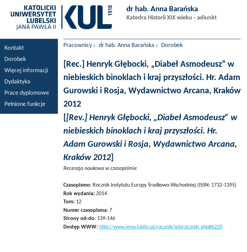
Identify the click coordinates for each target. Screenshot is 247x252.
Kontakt (14, 48)
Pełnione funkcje (24, 104)
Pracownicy (77, 45)
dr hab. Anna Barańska (126, 45)
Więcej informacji (26, 71)
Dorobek (15, 59)
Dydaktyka (17, 82)
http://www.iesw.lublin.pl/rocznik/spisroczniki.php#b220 (160, 227)
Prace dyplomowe (26, 93)
